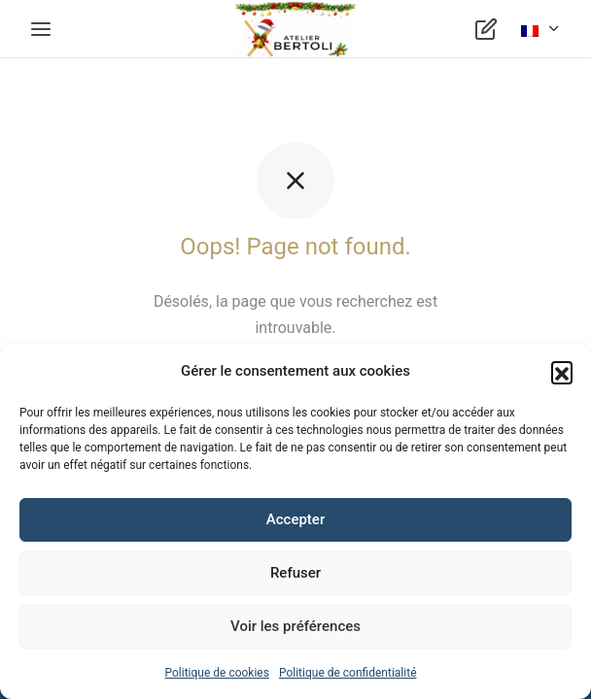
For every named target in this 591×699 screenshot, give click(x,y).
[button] (562, 372)
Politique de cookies (217, 673)
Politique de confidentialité (348, 673)
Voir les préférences (295, 626)
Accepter (295, 519)
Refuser (295, 573)
